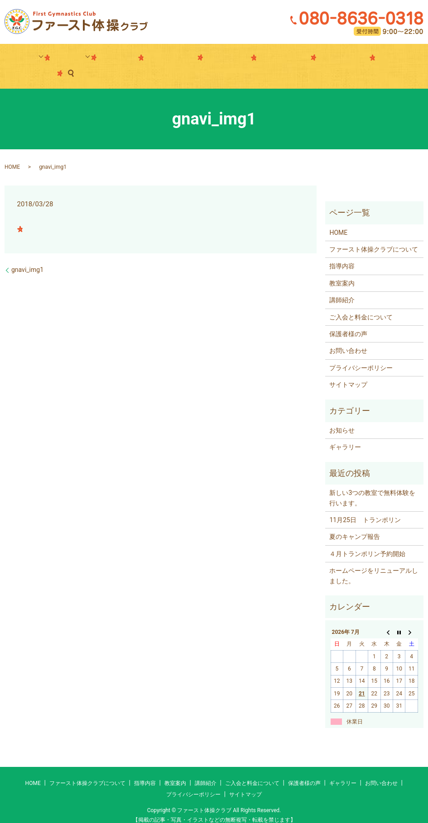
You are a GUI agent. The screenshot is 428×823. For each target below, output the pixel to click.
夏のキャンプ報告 (354, 523)
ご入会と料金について (361, 303)
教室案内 (89, 59)
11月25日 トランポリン (364, 505)
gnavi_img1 (27, 255)
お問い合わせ (351, 59)
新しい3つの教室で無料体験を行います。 (372, 483)
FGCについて (303, 59)
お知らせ (342, 416)
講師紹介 (129, 59)
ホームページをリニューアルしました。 (373, 561)
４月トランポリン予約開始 (367, 539)
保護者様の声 (258, 59)
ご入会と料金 (170, 59)
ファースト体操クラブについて (373, 235)
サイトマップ (348, 370)
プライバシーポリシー (361, 353)
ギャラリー (214, 59)
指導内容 (48, 59)
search (385, 59)
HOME (12, 153)
